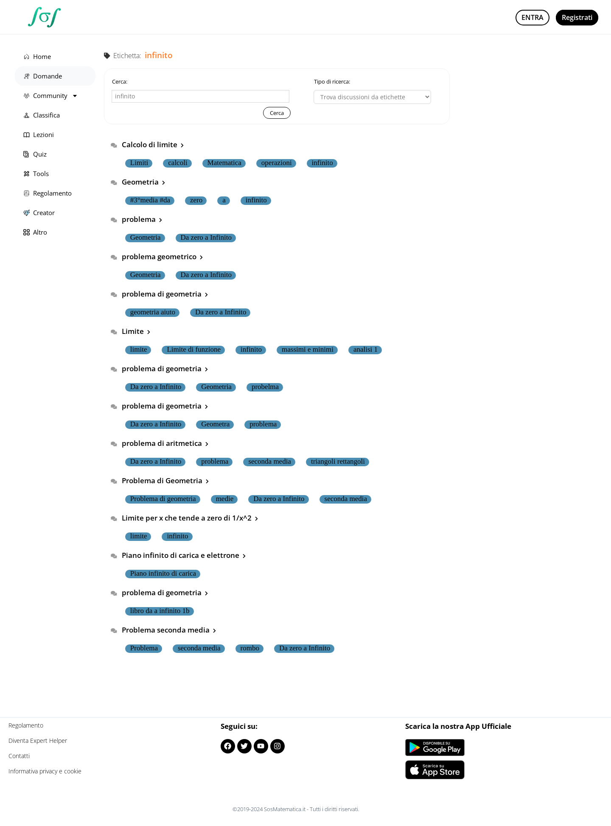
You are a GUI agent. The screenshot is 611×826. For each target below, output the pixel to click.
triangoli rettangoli (338, 461)
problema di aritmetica (165, 443)
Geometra (215, 424)
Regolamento (25, 725)
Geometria (143, 182)
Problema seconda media (169, 630)
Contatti (19, 756)
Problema (144, 648)
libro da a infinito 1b (160, 611)
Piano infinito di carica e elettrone (184, 555)
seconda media (269, 461)
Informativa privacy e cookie (44, 771)
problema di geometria (165, 294)
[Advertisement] (530, 100)
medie (225, 499)
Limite (136, 331)
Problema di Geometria (165, 480)
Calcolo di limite (153, 144)
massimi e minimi (308, 349)
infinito (322, 163)
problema (142, 219)
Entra (532, 17)
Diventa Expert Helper (37, 740)
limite (138, 349)
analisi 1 (365, 349)
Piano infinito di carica (163, 573)
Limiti (139, 163)
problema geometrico (162, 256)
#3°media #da (150, 200)
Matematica (224, 163)
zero (196, 200)
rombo (250, 648)
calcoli (177, 163)
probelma (265, 387)
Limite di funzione (194, 349)
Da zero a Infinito (206, 237)
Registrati (577, 17)
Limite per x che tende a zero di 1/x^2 (190, 518)
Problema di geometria (163, 499)
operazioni (276, 163)
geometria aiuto (152, 312)
